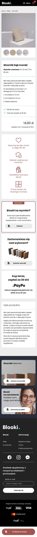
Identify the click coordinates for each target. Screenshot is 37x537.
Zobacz (19, 226)
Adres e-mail (10, 479)
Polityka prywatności (26, 448)
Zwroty (21, 445)
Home (3, 11)
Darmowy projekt (18, 409)
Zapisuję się (18, 490)
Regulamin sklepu (25, 442)
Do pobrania (7, 445)
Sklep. (9, 11)
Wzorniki (15, 11)
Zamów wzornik (19, 263)
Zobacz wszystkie (18, 381)
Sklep (5, 442)
